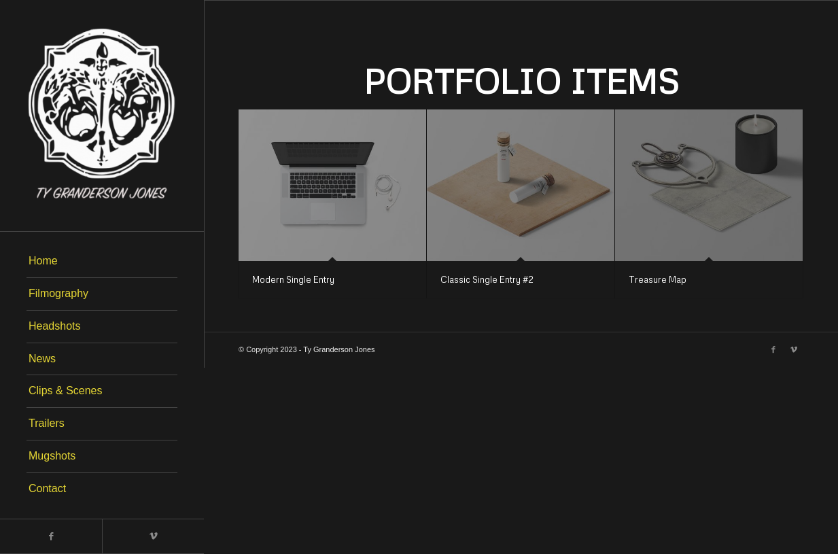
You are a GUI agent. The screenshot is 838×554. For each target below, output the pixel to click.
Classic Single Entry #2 (487, 279)
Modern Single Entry (293, 279)
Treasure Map (657, 279)
